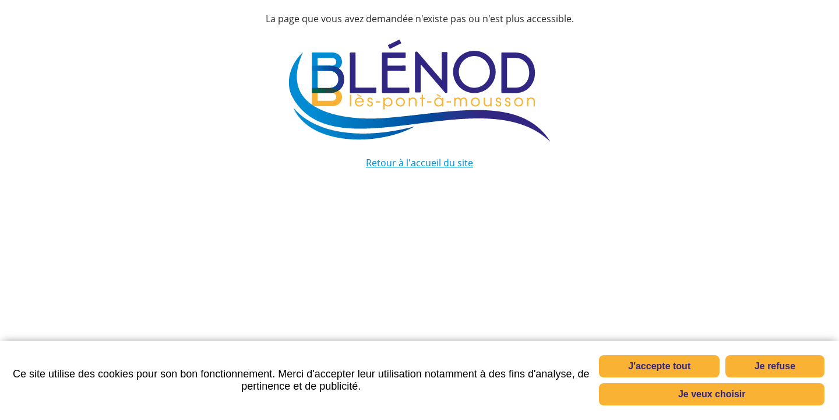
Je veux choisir (712, 394)
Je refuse (775, 366)
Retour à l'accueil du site (419, 162)
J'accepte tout (659, 366)
